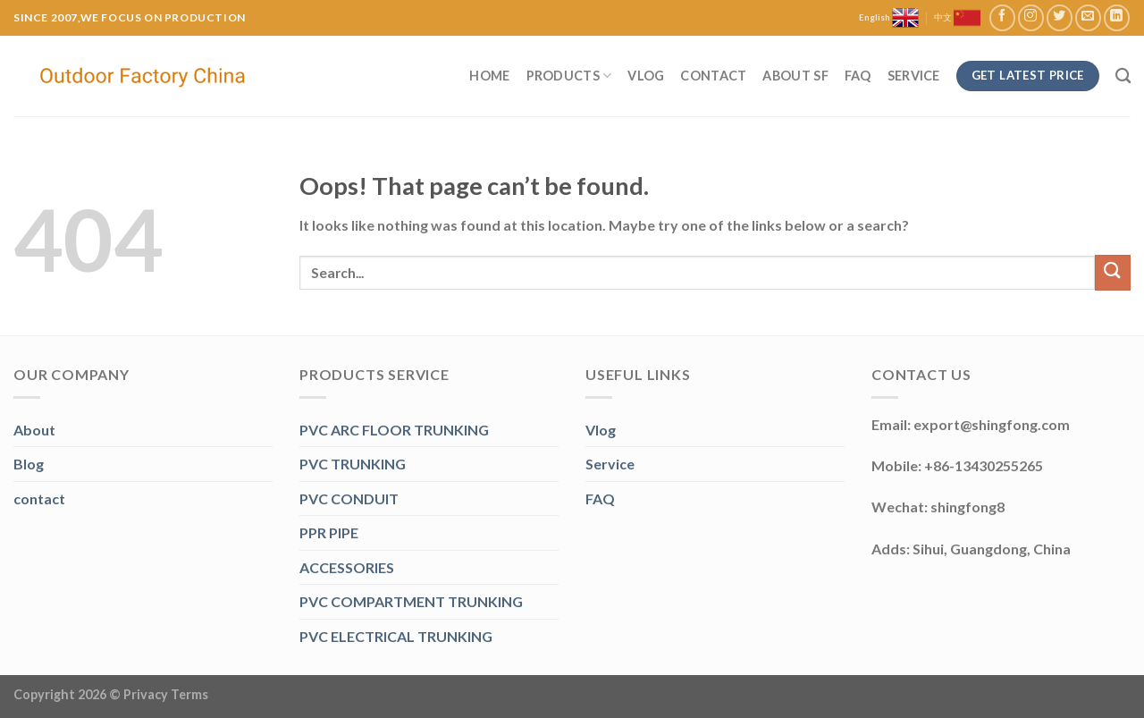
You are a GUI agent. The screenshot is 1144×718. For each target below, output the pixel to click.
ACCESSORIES (346, 567)
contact (39, 498)
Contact (713, 75)
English (889, 17)
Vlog (645, 75)
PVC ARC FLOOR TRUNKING (394, 429)
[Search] (1123, 76)
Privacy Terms (165, 694)
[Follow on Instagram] (1031, 17)
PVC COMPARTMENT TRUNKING (411, 601)
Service (913, 75)
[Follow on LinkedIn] (1117, 17)
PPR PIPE (328, 532)
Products (569, 75)
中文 (957, 17)
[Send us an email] (1088, 17)
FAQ (858, 75)
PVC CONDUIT (349, 498)
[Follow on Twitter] (1059, 17)
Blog (28, 463)
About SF (795, 75)
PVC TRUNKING (352, 463)
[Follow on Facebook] (1002, 17)
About (34, 429)
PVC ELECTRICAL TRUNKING (395, 636)
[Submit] (1113, 272)
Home (489, 75)
